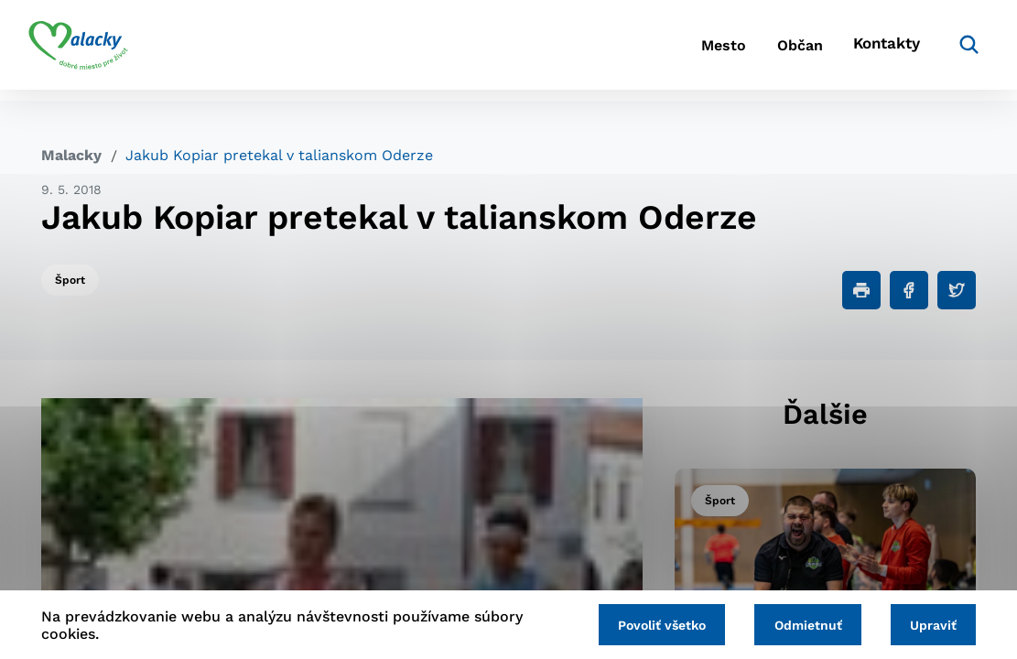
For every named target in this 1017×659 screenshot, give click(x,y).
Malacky (71, 155)
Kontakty (870, 50)
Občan (768, 50)
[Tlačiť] (861, 290)
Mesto (677, 50)
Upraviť (930, 624)
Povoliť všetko (649, 624)
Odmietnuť (800, 624)
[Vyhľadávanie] (948, 50)
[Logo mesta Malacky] (91, 50)
